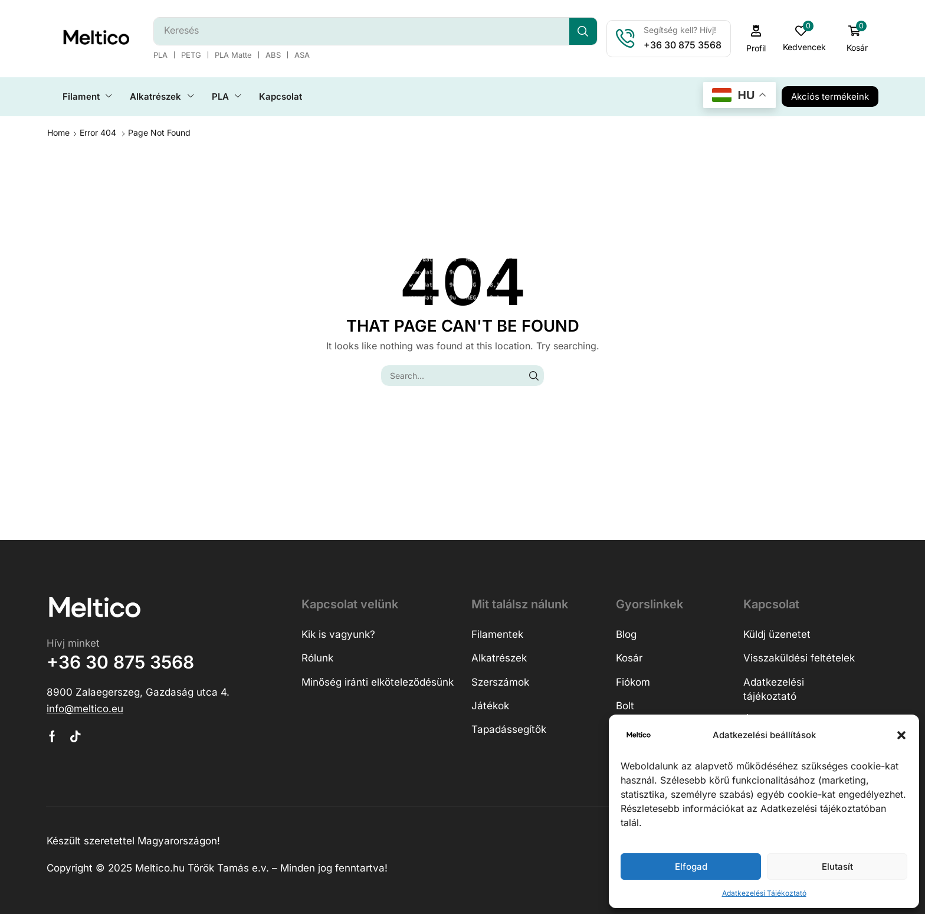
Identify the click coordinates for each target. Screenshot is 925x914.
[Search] (583, 31)
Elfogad (691, 866)
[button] (901, 735)
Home (58, 132)
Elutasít (837, 866)
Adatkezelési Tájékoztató (764, 893)
